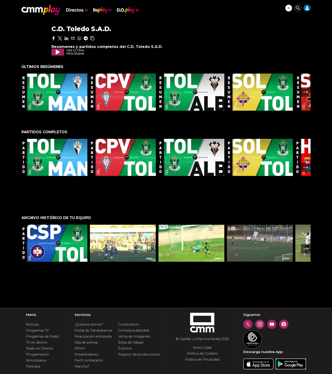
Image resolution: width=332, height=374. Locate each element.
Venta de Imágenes (134, 336)
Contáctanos (128, 324)
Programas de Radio (42, 336)
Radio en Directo (39, 348)
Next (306, 92)
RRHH (79, 348)
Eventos (124, 348)
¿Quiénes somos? (88, 324)
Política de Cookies (202, 353)
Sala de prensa (86, 342)
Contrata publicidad (133, 330)
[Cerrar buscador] (297, 8)
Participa (33, 366)
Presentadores (86, 354)
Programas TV (37, 330)
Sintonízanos (36, 360)
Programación (37, 354)
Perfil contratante (88, 360)
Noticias (32, 324)
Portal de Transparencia (93, 330)
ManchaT (81, 366)
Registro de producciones (139, 354)
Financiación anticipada (93, 336)
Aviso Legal (202, 347)
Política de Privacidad (202, 359)
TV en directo (36, 342)
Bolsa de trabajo (131, 342)
